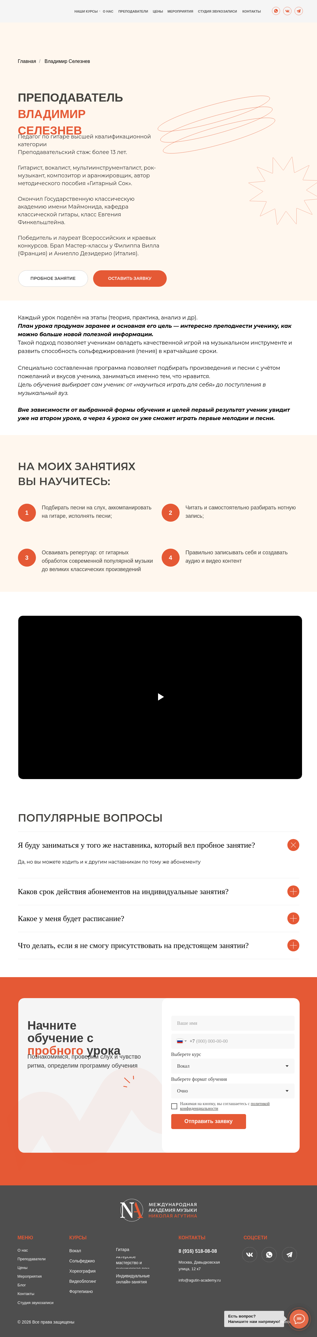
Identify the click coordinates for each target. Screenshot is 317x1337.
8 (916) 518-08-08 (198, 1251)
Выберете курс (186, 1054)
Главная (27, 61)
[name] (233, 1023)
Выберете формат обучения (199, 1079)
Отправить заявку (208, 1121)
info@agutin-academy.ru (200, 1280)
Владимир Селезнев (67, 61)
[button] (130, 278)
